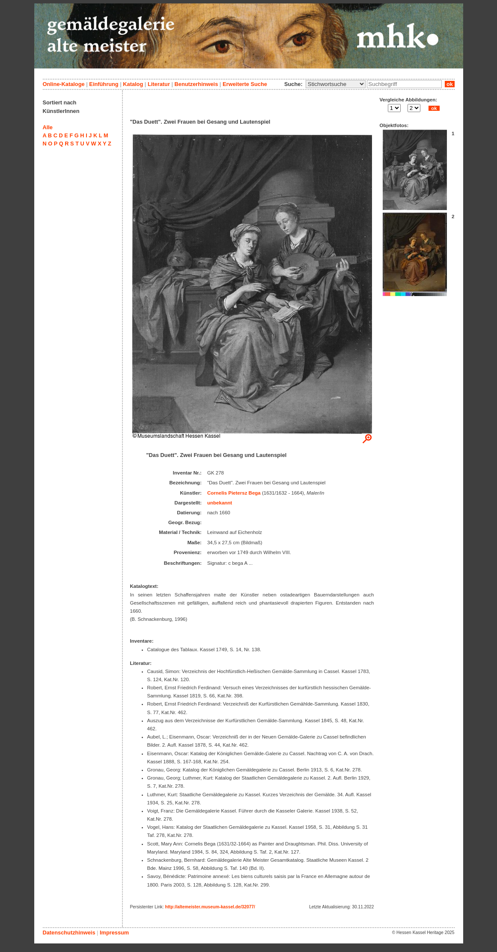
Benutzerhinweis (196, 84)
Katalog (133, 84)
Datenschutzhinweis (69, 932)
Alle (48, 127)
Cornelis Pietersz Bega (234, 492)
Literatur (159, 84)
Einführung (103, 84)
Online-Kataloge (64, 84)
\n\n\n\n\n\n (336, 84)
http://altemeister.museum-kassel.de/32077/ (210, 907)
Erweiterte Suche (245, 84)
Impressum (114, 932)
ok (449, 84)
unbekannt (219, 502)
